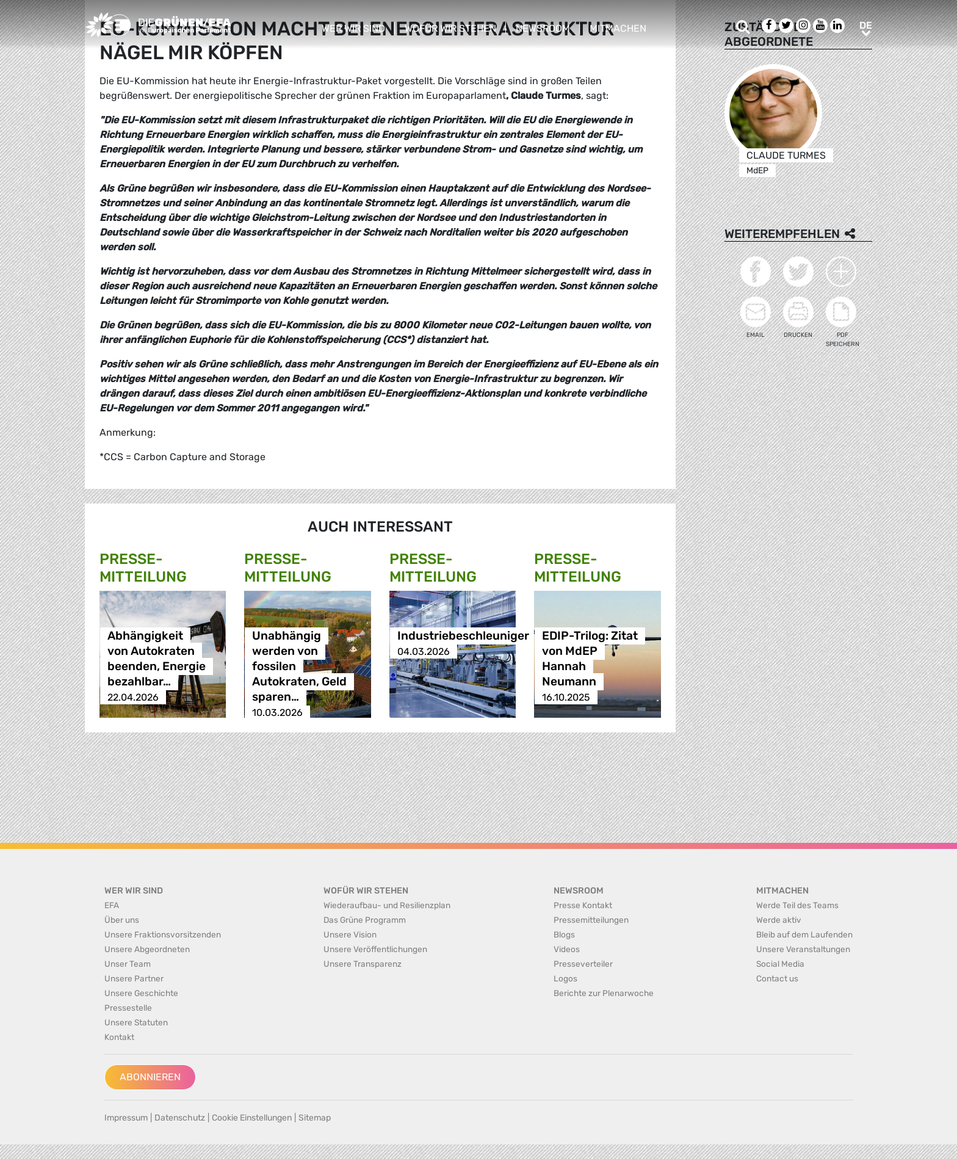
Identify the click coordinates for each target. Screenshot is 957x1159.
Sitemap (314, 1118)
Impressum (126, 1118)
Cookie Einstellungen (252, 1118)
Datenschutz (179, 1118)
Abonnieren (150, 1077)
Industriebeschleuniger (463, 636)
